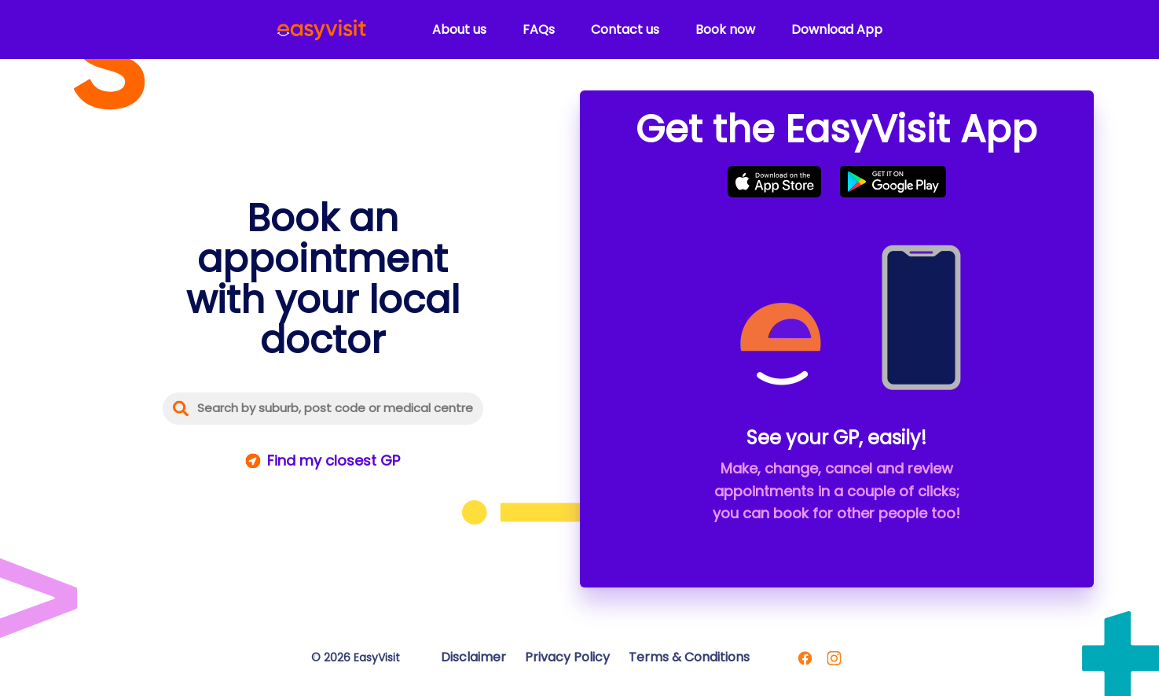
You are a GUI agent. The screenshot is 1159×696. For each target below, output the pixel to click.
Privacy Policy (567, 657)
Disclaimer (473, 657)
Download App (836, 29)
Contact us (625, 29)
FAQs (539, 29)
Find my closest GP (333, 460)
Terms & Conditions (689, 657)
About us (459, 29)
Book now (725, 29)
